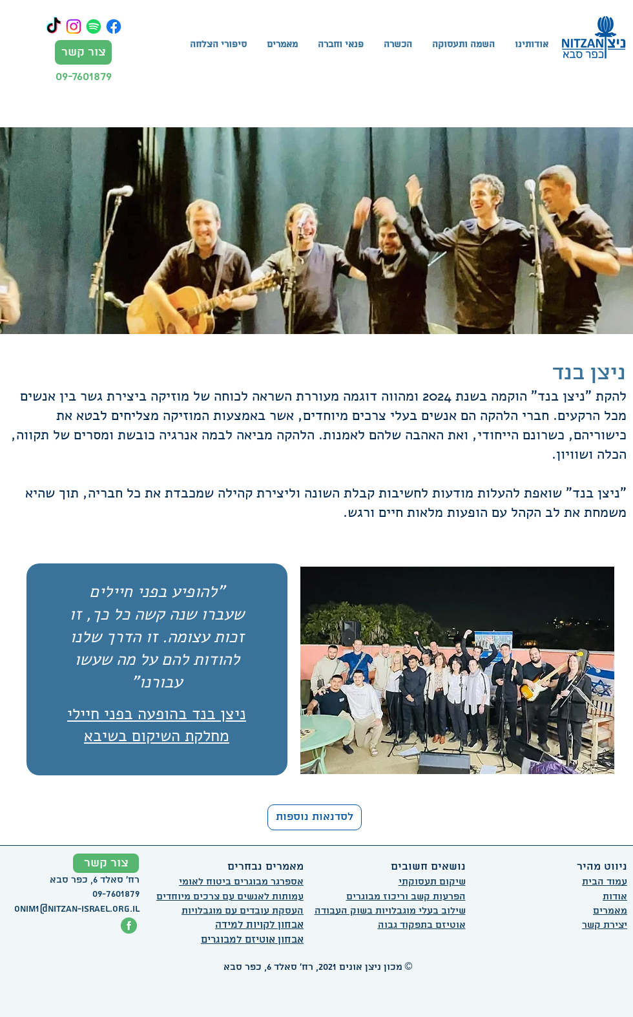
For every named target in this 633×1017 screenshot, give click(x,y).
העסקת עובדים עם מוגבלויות (243, 911)
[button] (397, 45)
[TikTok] (53, 26)
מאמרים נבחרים (265, 867)
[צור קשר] (83, 52)
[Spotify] (93, 26)
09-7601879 (84, 76)
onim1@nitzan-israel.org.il (77, 909)
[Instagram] (73, 26)
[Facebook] (113, 26)
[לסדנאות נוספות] (314, 817)
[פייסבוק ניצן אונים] (129, 925)
